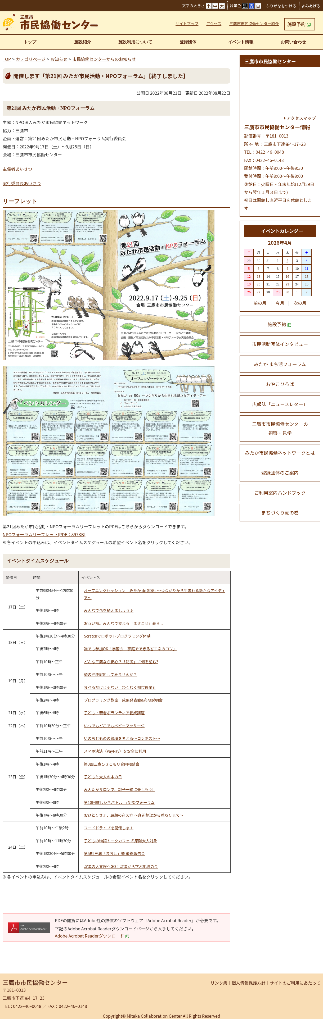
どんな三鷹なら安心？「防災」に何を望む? (121, 661)
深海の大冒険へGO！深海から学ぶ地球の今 (121, 866)
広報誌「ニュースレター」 (280, 404)
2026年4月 (280, 242)
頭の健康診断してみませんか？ (110, 674)
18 (306, 276)
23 (287, 284)
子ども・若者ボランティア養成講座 (114, 712)
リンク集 (218, 983)
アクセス (213, 23)
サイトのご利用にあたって (295, 983)
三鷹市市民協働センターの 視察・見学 (280, 428)
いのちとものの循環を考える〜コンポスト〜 (122, 738)
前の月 (260, 303)
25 (306, 284)
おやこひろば (280, 384)
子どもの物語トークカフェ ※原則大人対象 (120, 840)
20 (258, 284)
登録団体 (188, 42)
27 (258, 292)
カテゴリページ (31, 59)
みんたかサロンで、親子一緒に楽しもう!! (119, 789)
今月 (280, 303)
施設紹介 (82, 42)
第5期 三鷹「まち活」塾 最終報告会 (114, 853)
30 (287, 292)
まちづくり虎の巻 (280, 512)
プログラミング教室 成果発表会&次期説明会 (123, 700)
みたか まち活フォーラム (280, 364)
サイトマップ (187, 23)
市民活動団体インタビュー (280, 344)
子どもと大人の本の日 (103, 776)
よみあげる (310, 5)
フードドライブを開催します (108, 827)
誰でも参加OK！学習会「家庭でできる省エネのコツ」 (130, 648)
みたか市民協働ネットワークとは (280, 452)
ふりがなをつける (281, 5)
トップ (30, 42)
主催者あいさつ (17, 169)
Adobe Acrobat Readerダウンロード (92, 935)
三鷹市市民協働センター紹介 (254, 23)
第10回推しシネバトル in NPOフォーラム (119, 802)
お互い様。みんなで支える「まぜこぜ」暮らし (124, 623)
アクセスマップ (300, 118)
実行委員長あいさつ (22, 183)
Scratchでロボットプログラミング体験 (117, 636)
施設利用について (135, 42)
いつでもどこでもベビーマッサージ (114, 725)
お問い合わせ (293, 42)
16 (287, 276)
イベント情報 (240, 42)
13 (258, 276)
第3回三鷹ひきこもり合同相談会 (111, 764)
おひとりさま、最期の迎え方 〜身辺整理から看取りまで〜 (133, 815)
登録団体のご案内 (280, 472)
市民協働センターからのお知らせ (104, 59)
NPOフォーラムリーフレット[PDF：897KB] (44, 534)
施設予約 (299, 24)
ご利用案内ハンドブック (280, 492)
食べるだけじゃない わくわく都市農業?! (120, 687)
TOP (7, 59)
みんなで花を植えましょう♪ (108, 610)
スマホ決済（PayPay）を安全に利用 (115, 751)
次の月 (300, 303)
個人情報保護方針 (249, 983)
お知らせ (59, 59)
